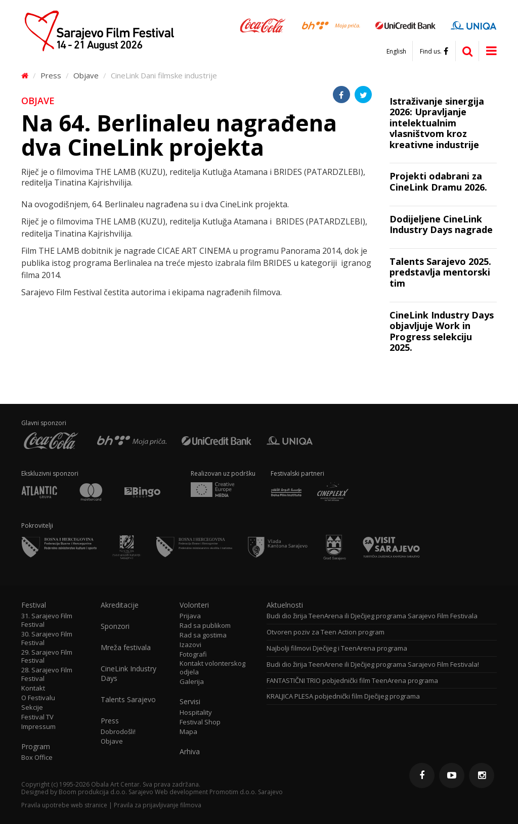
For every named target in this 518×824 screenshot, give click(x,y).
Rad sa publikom (205, 625)
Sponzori (115, 626)
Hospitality (196, 712)
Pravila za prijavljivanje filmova (157, 805)
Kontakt (33, 688)
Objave (86, 75)
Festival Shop (200, 722)
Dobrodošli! (118, 731)
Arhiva (190, 751)
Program (35, 746)
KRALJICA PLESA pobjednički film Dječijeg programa (343, 696)
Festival (33, 605)
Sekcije (32, 707)
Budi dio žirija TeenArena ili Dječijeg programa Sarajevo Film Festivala (372, 616)
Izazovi (190, 644)
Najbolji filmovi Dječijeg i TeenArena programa (337, 648)
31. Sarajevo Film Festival (46, 620)
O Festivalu (38, 698)
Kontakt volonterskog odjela (212, 667)
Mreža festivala (126, 647)
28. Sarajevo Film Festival (46, 674)
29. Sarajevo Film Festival (46, 656)
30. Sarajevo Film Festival (46, 638)
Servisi (190, 701)
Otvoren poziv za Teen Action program (325, 632)
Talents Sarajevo (128, 699)
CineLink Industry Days (128, 673)
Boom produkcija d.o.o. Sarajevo (106, 792)
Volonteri (194, 605)
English (396, 52)
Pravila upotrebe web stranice (64, 805)
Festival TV (37, 717)
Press (50, 75)
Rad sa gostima (203, 635)
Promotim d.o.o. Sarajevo (246, 792)
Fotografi (193, 654)
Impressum (38, 726)
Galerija (192, 681)
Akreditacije (120, 605)
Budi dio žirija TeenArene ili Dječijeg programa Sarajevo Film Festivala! (373, 664)
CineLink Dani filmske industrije (164, 75)
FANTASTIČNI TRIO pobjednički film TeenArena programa (352, 680)
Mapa (188, 731)
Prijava (190, 616)
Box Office (37, 757)
